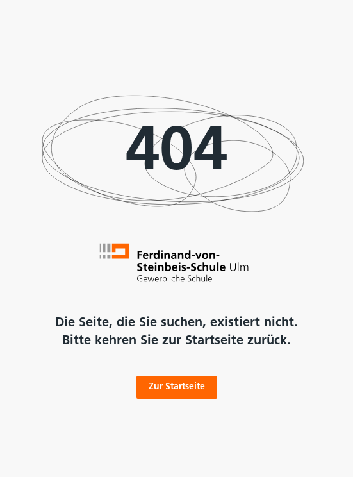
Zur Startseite (177, 387)
